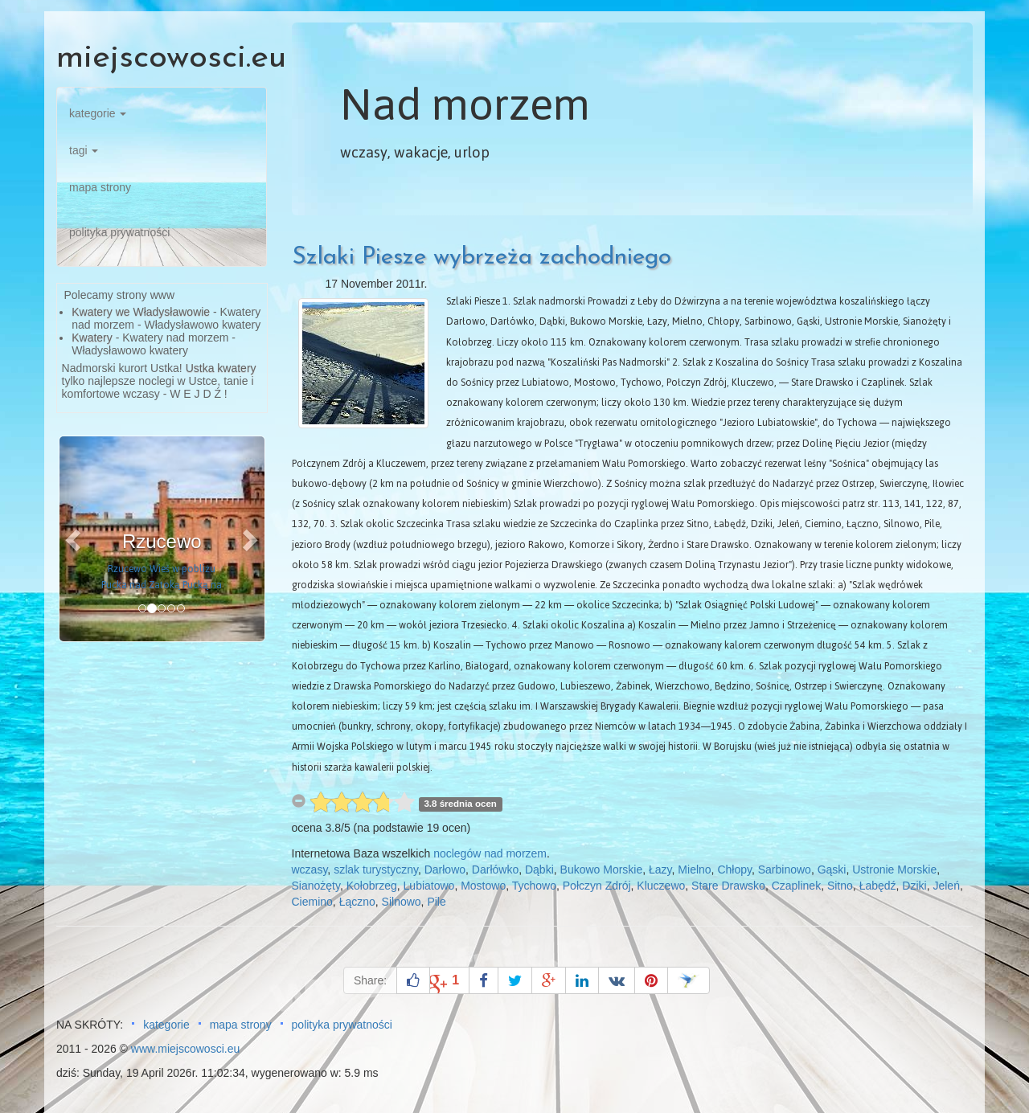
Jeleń (946, 885)
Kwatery (92, 337)
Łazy (660, 869)
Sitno (840, 885)
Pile (436, 901)
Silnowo (401, 901)
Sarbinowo (784, 869)
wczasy (310, 869)
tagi (83, 150)
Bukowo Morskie (601, 869)
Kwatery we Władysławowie (141, 311)
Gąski (832, 869)
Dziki (914, 885)
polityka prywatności (119, 232)
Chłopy (734, 869)
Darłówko (495, 869)
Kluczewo (661, 885)
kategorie (97, 113)
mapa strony (100, 187)
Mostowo (483, 885)
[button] (74, 538)
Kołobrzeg (371, 885)
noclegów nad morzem (490, 853)
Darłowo (444, 869)
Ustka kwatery (221, 368)
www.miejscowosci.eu (185, 1048)
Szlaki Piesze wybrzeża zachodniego (481, 257)
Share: (370, 980)
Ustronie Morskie (894, 869)
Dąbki (539, 869)
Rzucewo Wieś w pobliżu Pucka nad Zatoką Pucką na (161, 577)
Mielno (694, 869)
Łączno (357, 901)
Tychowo (534, 885)
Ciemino (312, 901)
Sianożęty (316, 885)
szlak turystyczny (376, 869)
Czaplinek (796, 885)
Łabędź (877, 885)
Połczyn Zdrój (597, 885)
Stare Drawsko (728, 885)
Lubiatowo (429, 885)
